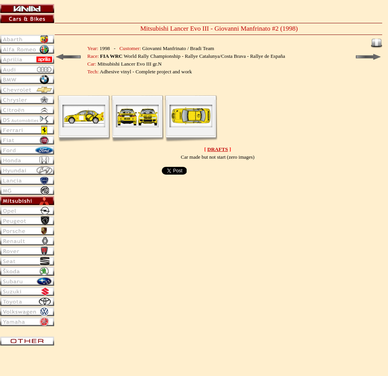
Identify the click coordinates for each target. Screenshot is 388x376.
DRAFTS (217, 149)
